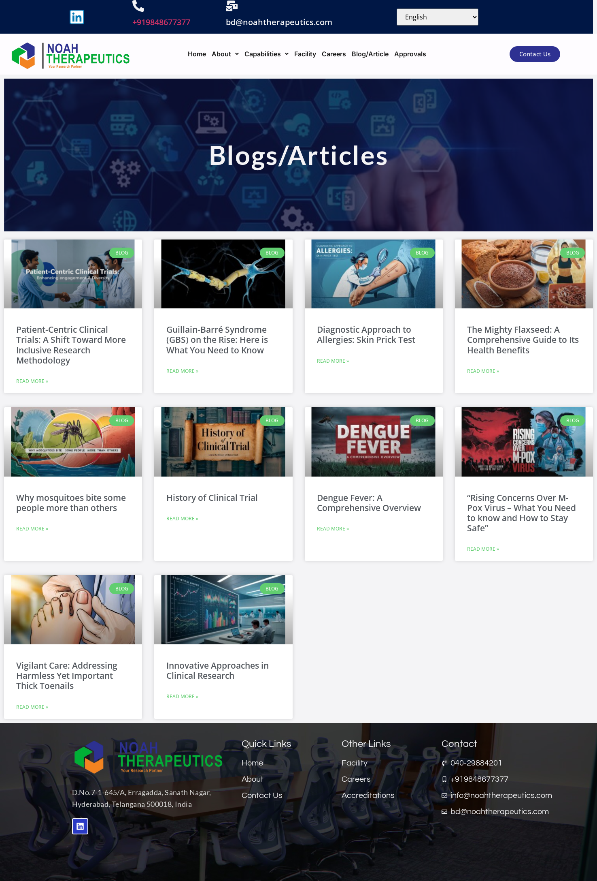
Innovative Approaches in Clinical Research (217, 670)
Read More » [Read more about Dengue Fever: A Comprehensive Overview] (333, 528)
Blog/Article (370, 54)
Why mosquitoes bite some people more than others (71, 502)
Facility (305, 54)
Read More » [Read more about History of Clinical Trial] (182, 518)
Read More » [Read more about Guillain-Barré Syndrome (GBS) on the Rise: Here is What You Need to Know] (182, 371)
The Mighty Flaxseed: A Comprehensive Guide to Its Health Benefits (523, 339)
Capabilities (266, 54)
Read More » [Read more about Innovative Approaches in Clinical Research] (182, 696)
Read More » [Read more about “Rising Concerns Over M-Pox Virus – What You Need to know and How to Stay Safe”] (483, 548)
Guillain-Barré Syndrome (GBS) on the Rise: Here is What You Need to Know (217, 339)
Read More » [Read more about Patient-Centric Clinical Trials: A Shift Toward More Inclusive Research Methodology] (32, 381)
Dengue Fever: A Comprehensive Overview (369, 502)
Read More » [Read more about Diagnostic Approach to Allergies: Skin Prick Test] (333, 360)
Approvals (410, 54)
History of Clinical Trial (212, 497)
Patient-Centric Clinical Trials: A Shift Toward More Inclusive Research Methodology (71, 345)
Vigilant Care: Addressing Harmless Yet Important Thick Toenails (66, 675)
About (225, 54)
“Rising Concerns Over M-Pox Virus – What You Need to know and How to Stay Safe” (521, 513)
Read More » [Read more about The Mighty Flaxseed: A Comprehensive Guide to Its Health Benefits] (483, 371)
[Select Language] (437, 17)
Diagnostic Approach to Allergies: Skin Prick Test (366, 334)
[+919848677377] (138, 6)
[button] (225, 54)
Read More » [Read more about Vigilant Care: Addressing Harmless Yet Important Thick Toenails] (32, 707)
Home (197, 54)
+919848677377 (161, 22)
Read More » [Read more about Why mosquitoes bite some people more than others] (32, 528)
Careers (334, 54)
